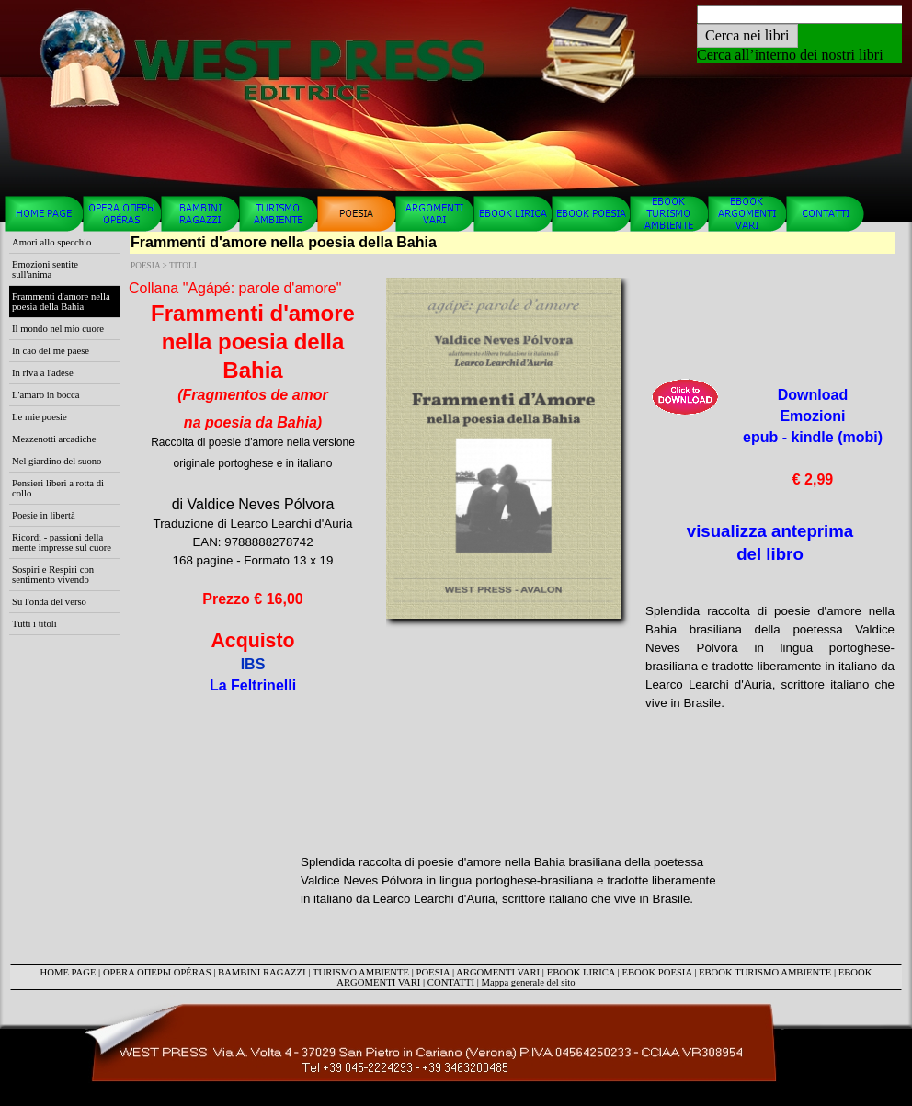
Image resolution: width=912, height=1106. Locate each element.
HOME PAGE (68, 972)
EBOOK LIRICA (581, 972)
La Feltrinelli (253, 685)
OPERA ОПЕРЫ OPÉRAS (157, 972)
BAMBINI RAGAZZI (262, 972)
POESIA (433, 972)
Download (813, 437)
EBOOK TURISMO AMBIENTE (765, 972)
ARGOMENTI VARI (498, 972)
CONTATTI (451, 982)
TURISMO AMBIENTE (361, 972)
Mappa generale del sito (529, 982)
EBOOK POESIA (656, 972)
